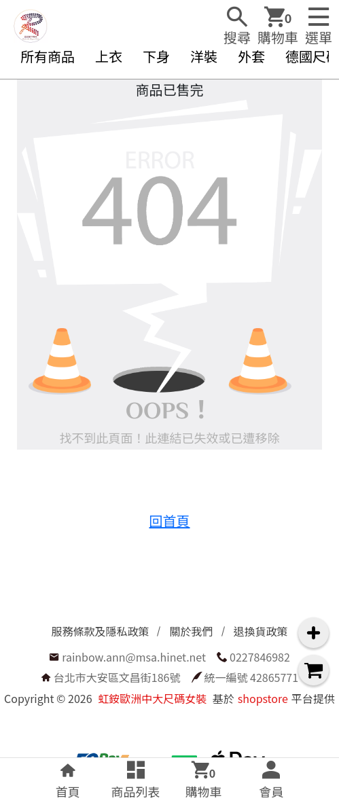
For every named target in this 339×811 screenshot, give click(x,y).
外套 (251, 56)
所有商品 (47, 56)
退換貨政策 (261, 631)
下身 (156, 56)
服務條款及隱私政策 (100, 631)
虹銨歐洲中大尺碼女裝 (152, 698)
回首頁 (169, 520)
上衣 (108, 56)
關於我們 (191, 631)
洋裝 (203, 56)
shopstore (263, 698)
